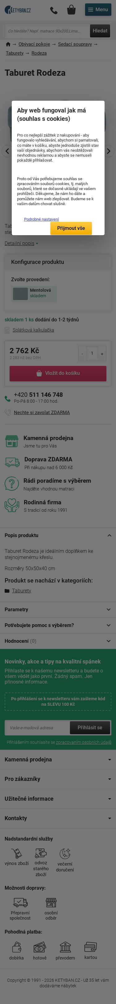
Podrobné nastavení (41, 219)
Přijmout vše (71, 228)
